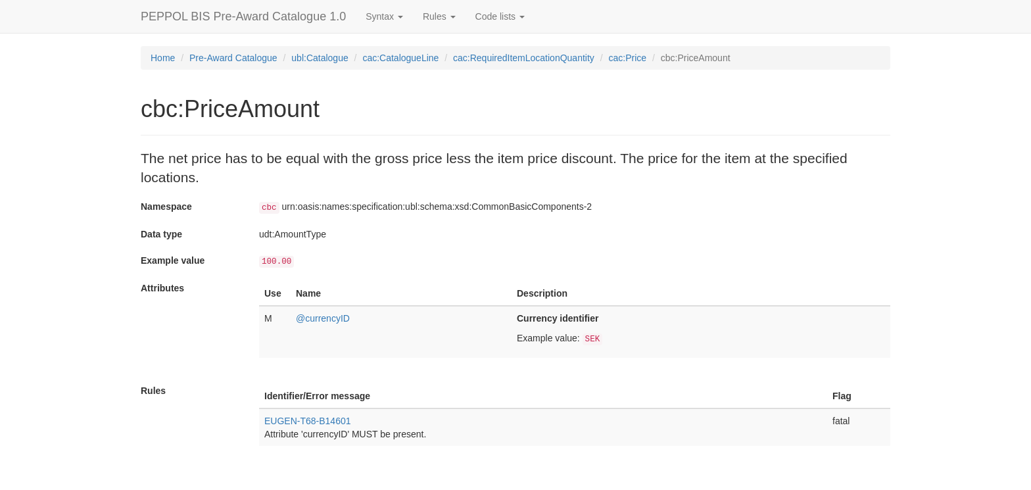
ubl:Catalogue (319, 58)
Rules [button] (439, 16)
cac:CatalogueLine (400, 58)
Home (163, 58)
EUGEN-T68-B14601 (307, 421)
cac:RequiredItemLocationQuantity (523, 58)
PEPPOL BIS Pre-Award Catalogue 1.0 (243, 16)
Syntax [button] (384, 16)
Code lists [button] (500, 16)
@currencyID (323, 318)
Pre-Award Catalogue (233, 58)
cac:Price (628, 58)
